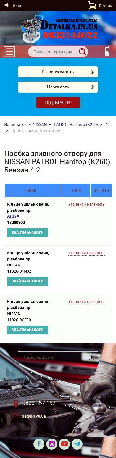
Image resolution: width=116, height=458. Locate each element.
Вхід (17, 5)
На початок (15, 124)
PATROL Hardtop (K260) (76, 124)
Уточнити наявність (86, 204)
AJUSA (30, 220)
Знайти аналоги (28, 232)
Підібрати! (58, 102)
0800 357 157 (39, 403)
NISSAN (40, 124)
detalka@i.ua (34, 416)
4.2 (108, 124)
